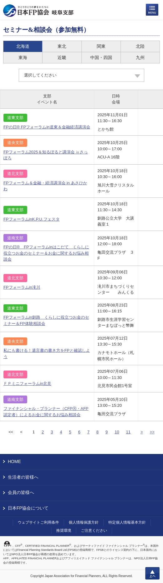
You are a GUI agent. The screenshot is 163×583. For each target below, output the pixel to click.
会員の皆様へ (21, 492)
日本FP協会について (28, 508)
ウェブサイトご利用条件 (38, 522)
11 (128, 432)
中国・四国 (101, 57)
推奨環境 (63, 530)
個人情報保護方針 (84, 522)
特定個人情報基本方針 (127, 522)
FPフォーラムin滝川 (21, 287)
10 (117, 432)
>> (152, 432)
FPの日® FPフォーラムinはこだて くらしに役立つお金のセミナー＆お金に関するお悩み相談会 (46, 253)
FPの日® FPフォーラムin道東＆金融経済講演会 (46, 127)
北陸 (140, 46)
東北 (61, 46)
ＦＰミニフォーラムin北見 (27, 383)
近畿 (61, 57)
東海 (22, 57)
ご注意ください (94, 530)
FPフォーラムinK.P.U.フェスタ (31, 219)
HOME (14, 461)
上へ (152, 573)
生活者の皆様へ (23, 477)
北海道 (22, 46)
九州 (140, 57)
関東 (101, 46)
